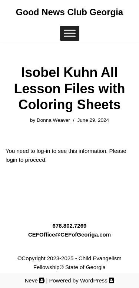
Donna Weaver (53, 120)
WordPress (97, 280)
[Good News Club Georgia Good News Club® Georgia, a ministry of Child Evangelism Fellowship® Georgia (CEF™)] (69, 12)
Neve (35, 280)
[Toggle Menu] (70, 33)
